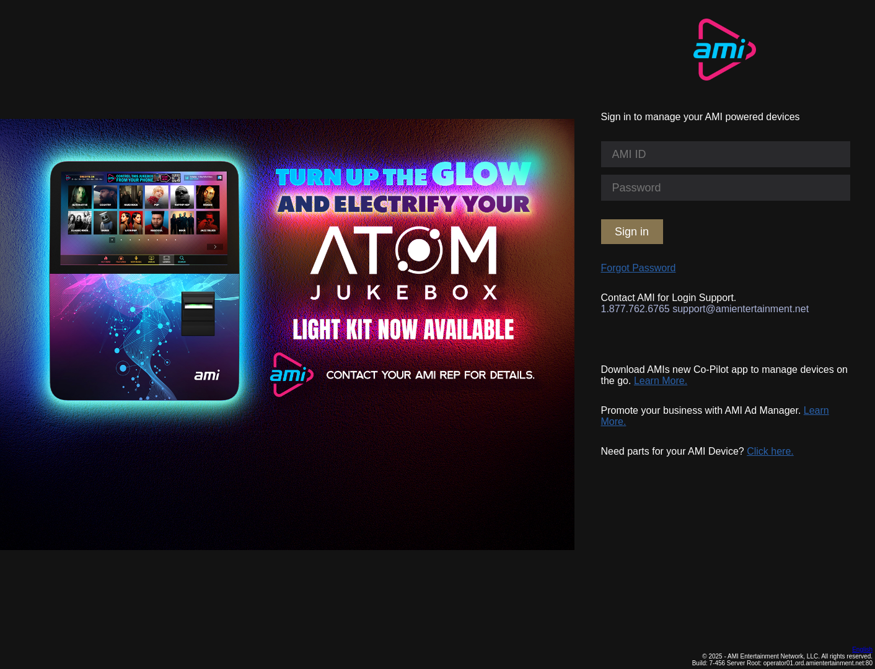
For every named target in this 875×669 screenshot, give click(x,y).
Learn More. (660, 380)
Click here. (770, 451)
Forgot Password (638, 268)
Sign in (632, 231)
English (862, 649)
